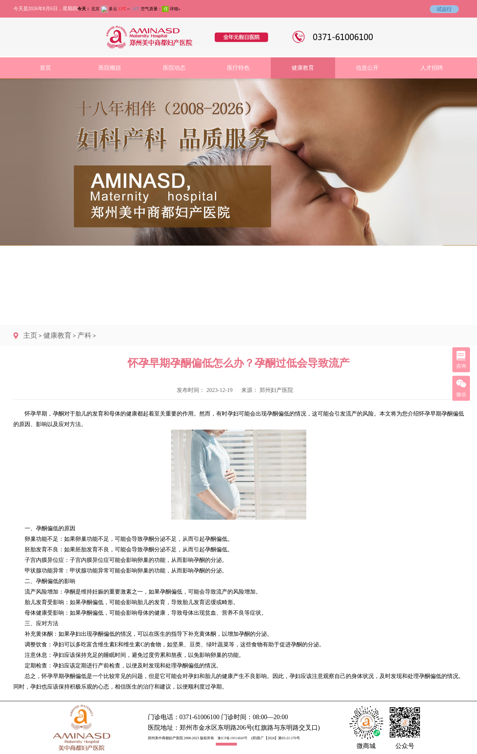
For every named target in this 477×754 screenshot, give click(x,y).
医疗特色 (238, 68)
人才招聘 (431, 68)
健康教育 (302, 68)
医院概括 (110, 68)
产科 (84, 335)
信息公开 (367, 68)
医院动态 (174, 68)
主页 (30, 335)
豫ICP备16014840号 (233, 738)
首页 (45, 68)
